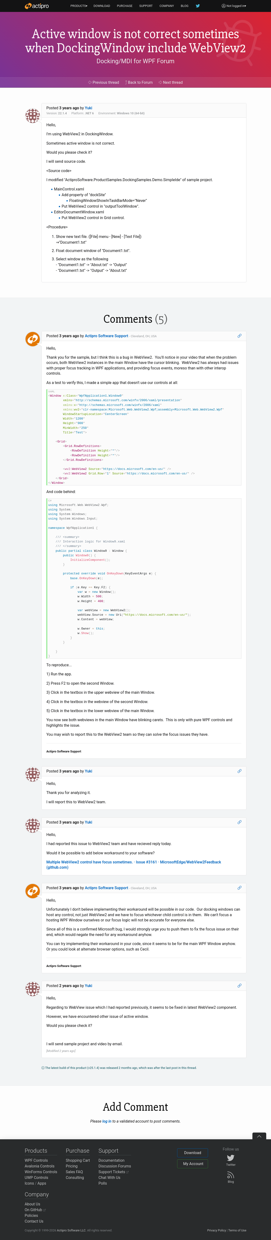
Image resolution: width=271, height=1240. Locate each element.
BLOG (185, 6)
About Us (32, 1204)
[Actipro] (37, 6)
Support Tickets (113, 1172)
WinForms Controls (41, 1172)
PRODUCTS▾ (79, 6)
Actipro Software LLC (71, 1230)
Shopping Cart (78, 1160)
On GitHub (35, 1210)
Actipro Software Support (106, 336)
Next (171, 82)
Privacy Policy (216, 1230)
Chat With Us (109, 1177)
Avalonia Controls (40, 1166)
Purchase (77, 1150)
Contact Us (34, 1221)
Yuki (88, 108)
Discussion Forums (114, 1166)
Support (108, 1150)
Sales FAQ (74, 1172)
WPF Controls (36, 1160)
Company (37, 1194)
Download (192, 1153)
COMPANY (166, 6)
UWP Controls (36, 1177)
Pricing (72, 1166)
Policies (31, 1215)
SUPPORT (146, 6)
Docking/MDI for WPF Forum (135, 61)
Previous (103, 82)
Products (36, 1150)
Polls (102, 1183)
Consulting (75, 1177)
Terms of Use (237, 1230)
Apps (41, 1183)
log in (106, 1121)
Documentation (111, 1160)
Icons (29, 1183)
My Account (193, 1163)
